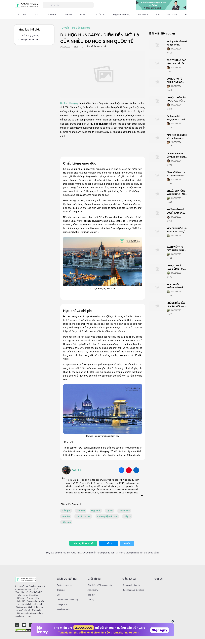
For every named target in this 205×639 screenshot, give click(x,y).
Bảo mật (91, 595)
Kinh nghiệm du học (107, 516)
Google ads (62, 604)
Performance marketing (67, 600)
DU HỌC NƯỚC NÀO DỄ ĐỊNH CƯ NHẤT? (175, 268)
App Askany (93, 590)
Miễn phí (66, 510)
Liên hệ (91, 600)
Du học (22, 14)
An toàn (66, 516)
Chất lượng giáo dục (30, 35)
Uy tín (110, 510)
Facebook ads (63, 609)
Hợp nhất (95, 510)
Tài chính (51, 14)
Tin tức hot (99, 14)
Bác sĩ (83, 14)
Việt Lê (77, 470)
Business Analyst (64, 585)
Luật (36, 14)
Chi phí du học (83, 516)
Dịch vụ (68, 14)
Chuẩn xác (124, 510)
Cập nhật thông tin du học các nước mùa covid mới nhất (177, 175)
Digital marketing (121, 14)
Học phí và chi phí (29, 39)
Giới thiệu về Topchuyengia (100, 585)
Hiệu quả (66, 522)
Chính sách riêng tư (131, 585)
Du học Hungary (69, 103)
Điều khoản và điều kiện (133, 590)
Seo (157, 14)
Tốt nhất (81, 510)
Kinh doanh (172, 14)
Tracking (60, 590)
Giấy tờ (127, 516)
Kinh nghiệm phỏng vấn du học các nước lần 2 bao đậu (177, 138)
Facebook (143, 14)
